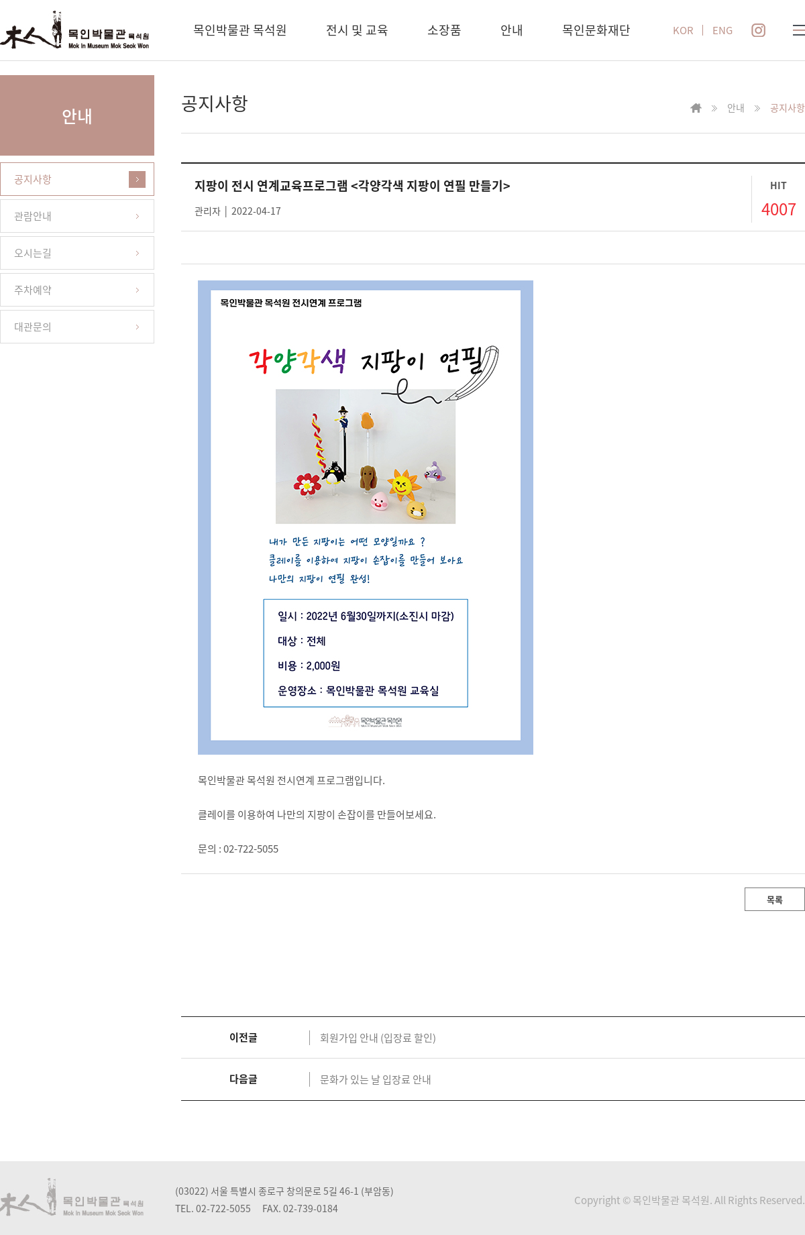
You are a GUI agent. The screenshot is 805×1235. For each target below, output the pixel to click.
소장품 (444, 30)
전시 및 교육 (357, 30)
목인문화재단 (596, 30)
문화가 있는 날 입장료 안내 (375, 1079)
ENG (722, 30)
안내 (511, 30)
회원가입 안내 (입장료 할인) (378, 1037)
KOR (683, 30)
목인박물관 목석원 (240, 30)
